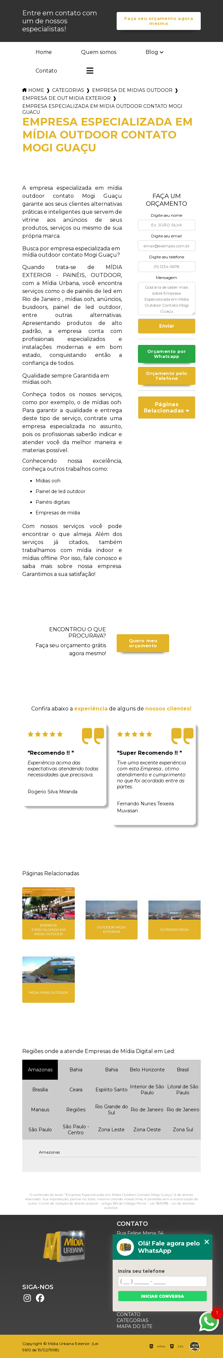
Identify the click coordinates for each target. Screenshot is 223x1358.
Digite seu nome (166, 215)
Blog (152, 52)
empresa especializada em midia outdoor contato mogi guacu (102, 109)
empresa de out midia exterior (66, 98)
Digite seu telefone (166, 256)
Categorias (68, 90)
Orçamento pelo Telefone (166, 376)
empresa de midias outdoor (132, 90)
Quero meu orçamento (143, 643)
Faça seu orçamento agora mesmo (158, 21)
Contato (46, 71)
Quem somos (98, 52)
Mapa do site (135, 1326)
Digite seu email (166, 235)
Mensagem (166, 277)
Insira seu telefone (141, 1271)
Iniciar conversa (162, 1296)
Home (44, 52)
